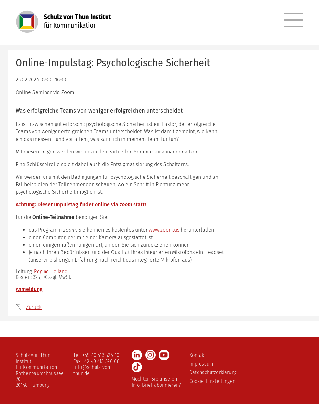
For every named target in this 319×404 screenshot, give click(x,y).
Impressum (201, 364)
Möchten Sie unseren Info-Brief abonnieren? (156, 382)
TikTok (137, 367)
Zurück (34, 307)
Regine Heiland (50, 271)
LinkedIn (137, 355)
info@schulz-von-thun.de (92, 370)
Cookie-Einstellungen (212, 381)
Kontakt (197, 355)
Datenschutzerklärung (212, 372)
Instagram (150, 355)
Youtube (164, 355)
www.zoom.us (164, 230)
